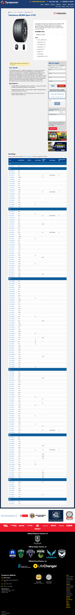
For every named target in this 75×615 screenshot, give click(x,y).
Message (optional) (52, 114)
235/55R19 (11, 226)
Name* (50, 69)
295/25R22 (11, 460)
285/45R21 (11, 413)
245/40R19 (11, 230)
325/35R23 (11, 496)
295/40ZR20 (12, 360)
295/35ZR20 (12, 358)
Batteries (68, 590)
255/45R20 (11, 310)
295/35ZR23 (12, 488)
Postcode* (51, 81)
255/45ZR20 (12, 308)
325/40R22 (11, 477)
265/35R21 (11, 388)
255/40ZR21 (12, 380)
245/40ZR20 (12, 298)
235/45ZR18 (12, 181)
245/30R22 (11, 437)
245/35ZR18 (12, 183)
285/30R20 (11, 344)
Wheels (47, 4)
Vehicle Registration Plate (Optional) (54, 110)
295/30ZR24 (12, 501)
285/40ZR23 (12, 486)
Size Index (3, 611)
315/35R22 (11, 470)
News (60, 6)
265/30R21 (11, 386)
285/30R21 (11, 407)
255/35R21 (11, 378)
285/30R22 (11, 452)
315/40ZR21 (12, 432)
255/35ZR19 (12, 242)
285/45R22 (11, 458)
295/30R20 (11, 356)
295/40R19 (11, 276)
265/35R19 (11, 253)
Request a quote (67, 1)
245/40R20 (11, 295)
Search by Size (69, 578)
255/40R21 (11, 382)
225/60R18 (11, 177)
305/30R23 (11, 490)
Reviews (72, 6)
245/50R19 (11, 236)
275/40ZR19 (12, 265)
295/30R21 (11, 417)
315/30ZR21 (12, 424)
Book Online (71, 4)
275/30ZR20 (12, 327)
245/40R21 (11, 374)
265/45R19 (11, 259)
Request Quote (53, 128)
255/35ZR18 (12, 194)
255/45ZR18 (12, 198)
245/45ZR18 (12, 189)
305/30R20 (11, 362)
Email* (50, 77)
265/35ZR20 (12, 318)
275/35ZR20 (12, 329)
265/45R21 (11, 392)
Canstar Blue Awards (5, 613)
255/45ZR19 (12, 247)
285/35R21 (11, 409)
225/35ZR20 (12, 281)
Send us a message (8, 586)
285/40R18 (11, 206)
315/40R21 (11, 430)
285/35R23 (11, 484)
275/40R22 (11, 449)
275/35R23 (11, 482)
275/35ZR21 (12, 397)
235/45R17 (11, 166)
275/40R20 (11, 331)
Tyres (42, 4)
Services (53, 4)
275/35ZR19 (12, 261)
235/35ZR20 (12, 283)
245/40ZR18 (12, 185)
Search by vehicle (26, 156)
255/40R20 (11, 306)
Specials (58, 4)
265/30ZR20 (12, 316)
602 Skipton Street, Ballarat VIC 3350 (11, 581)
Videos (67, 6)
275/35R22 (11, 445)
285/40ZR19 (12, 272)
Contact (64, 4)
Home (10, 12)
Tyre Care (68, 581)
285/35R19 (11, 270)
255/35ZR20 (12, 304)
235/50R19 (11, 224)
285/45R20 (11, 352)
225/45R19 (11, 215)
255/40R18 (11, 196)
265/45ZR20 (12, 323)
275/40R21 (11, 399)
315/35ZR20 (12, 366)
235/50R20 (11, 285)
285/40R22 (11, 454)
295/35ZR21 (12, 419)
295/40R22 (11, 466)
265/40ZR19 (12, 255)
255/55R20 (11, 314)
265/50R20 (11, 325)
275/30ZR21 (12, 394)
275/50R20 (11, 337)
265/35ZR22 (12, 441)
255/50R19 (11, 249)
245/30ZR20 (12, 289)
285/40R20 (11, 348)
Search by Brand (69, 579)
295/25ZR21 (12, 415)
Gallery (63, 6)
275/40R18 (11, 202)
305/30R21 (11, 422)
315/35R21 (11, 426)
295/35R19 (11, 274)
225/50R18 (11, 175)
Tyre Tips (68, 582)
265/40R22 (11, 443)
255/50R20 (11, 312)
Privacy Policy (55, 124)
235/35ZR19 (12, 217)
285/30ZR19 (12, 268)
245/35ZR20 (12, 291)
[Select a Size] (50, 35)
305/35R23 (11, 492)
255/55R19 (11, 251)
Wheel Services (69, 595)
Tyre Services (69, 593)
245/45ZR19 (12, 234)
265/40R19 (11, 257)
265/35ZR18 (12, 200)
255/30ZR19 (12, 240)
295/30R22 (11, 462)
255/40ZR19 (12, 245)
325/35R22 (11, 475)
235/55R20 (11, 287)
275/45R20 (11, 335)
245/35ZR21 (12, 371)
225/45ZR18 (12, 173)
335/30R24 (11, 503)
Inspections (68, 592)
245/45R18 (11, 187)
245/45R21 (11, 376)
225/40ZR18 (12, 171)
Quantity (62, 65)
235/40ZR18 (12, 179)
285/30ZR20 (12, 339)
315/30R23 (11, 494)
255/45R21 (11, 384)
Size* (50, 65)
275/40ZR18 (12, 204)
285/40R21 (11, 411)
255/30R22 (11, 439)
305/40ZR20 (12, 364)
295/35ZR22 (12, 464)
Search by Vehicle (70, 576)
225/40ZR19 (12, 213)
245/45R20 (11, 300)
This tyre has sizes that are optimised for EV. (19, 64)
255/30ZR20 (12, 302)
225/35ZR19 (12, 211)
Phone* (50, 73)
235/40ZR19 (12, 219)
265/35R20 (11, 321)
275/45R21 (11, 403)
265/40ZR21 (12, 390)
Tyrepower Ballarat (37, 1)
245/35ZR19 (12, 228)
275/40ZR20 (12, 333)
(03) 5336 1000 (53, 1)
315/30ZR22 (12, 468)
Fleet (57, 6)
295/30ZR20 (12, 354)
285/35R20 (11, 346)
